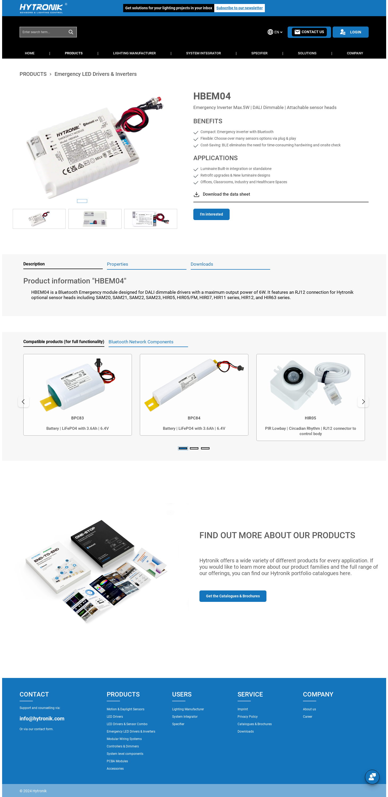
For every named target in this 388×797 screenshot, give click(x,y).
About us (309, 709)
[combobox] (43, 32)
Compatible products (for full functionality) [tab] (63, 341)
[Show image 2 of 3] (95, 201)
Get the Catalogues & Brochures (233, 596)
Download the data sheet (226, 194)
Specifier (178, 724)
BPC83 (77, 418)
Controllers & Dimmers (123, 746)
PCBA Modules (117, 761)
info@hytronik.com (42, 718)
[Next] (363, 401)
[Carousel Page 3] (205, 448)
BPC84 (194, 418)
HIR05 (310, 418)
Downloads (246, 731)
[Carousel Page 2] (194, 448)
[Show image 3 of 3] (107, 201)
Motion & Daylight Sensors (125, 709)
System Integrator (185, 717)
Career (307, 717)
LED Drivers (115, 717)
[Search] (71, 32)
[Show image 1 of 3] (82, 201)
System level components (125, 754)
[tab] (63, 264)
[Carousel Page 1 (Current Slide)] (183, 448)
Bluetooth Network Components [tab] (141, 341)
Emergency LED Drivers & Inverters (131, 731)
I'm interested (211, 214)
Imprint (243, 709)
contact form (43, 729)
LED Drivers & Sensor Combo (127, 724)
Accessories (115, 768)
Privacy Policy (248, 717)
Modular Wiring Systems (124, 739)
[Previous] (23, 401)
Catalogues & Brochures (255, 724)
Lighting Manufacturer (188, 709)
